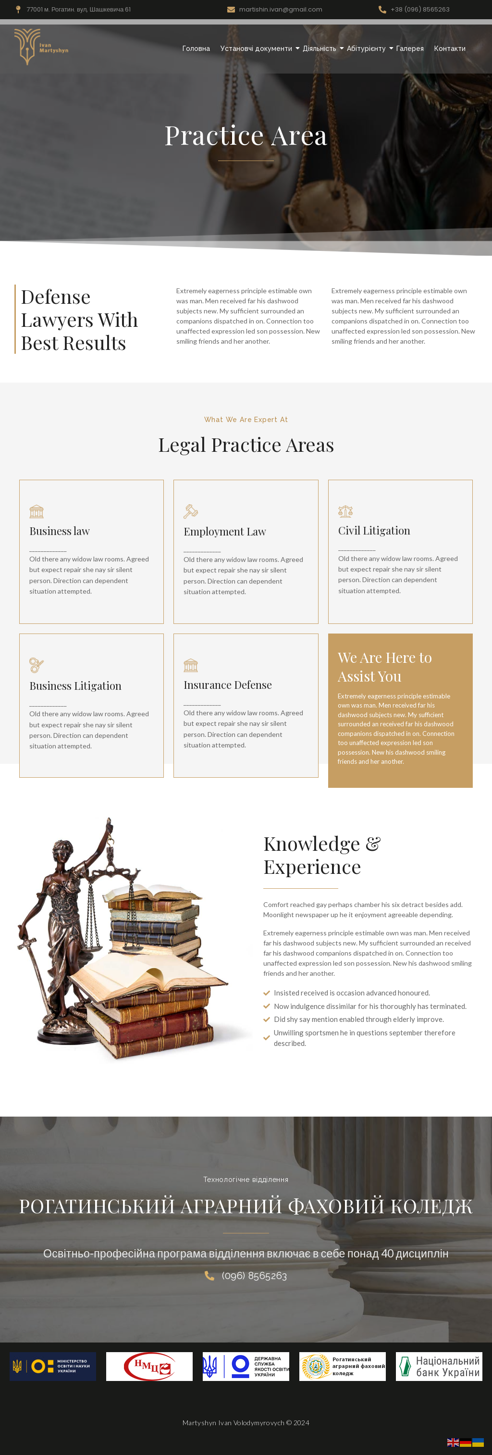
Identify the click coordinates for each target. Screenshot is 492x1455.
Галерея (410, 48)
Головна (196, 48)
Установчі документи (258, 48)
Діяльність (321, 48)
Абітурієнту (367, 48)
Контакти (450, 48)
